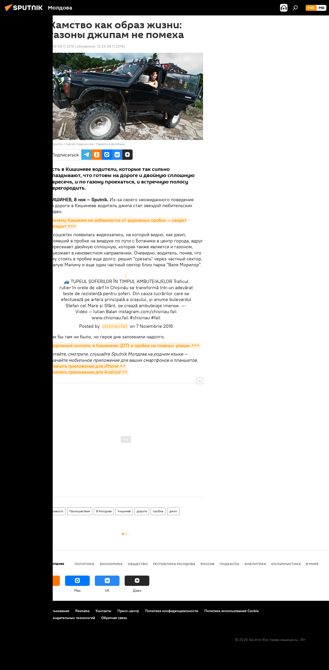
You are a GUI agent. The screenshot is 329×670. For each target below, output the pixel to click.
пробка (158, 511)
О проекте (14, 611)
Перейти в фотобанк (110, 144)
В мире (312, 563)
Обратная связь (114, 617)
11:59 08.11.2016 (61, 46)
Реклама (82, 611)
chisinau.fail (114, 326)
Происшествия (79, 511)
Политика (84, 563)
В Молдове (104, 511)
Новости (57, 511)
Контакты (103, 611)
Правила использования (49, 611)
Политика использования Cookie (231, 611)
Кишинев (124, 511)
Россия (207, 563)
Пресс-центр (128, 611)
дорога (142, 511)
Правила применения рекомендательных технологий (50, 617)
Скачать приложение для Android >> (88, 372)
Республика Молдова (174, 563)
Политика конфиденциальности (171, 611)
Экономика (111, 563)
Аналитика (255, 563)
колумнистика (286, 563)
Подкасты (229, 563)
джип (173, 511)
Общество (138, 563)
